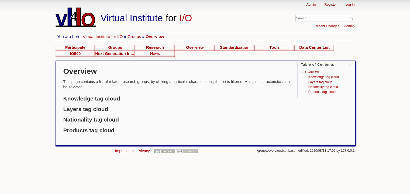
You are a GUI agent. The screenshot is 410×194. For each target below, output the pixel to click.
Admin (311, 4)
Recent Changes (327, 26)
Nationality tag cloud (323, 87)
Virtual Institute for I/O (103, 36)
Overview (155, 36)
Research (155, 47)
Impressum (124, 151)
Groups (134, 36)
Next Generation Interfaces (115, 53)
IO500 (75, 53)
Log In (349, 4)
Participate (75, 47)
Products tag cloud (322, 92)
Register (331, 4)
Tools (275, 47)
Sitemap (349, 26)
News (155, 53)
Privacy (143, 151)
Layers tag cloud (320, 82)
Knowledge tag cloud (323, 77)
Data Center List (314, 47)
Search (352, 18)
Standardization (235, 47)
